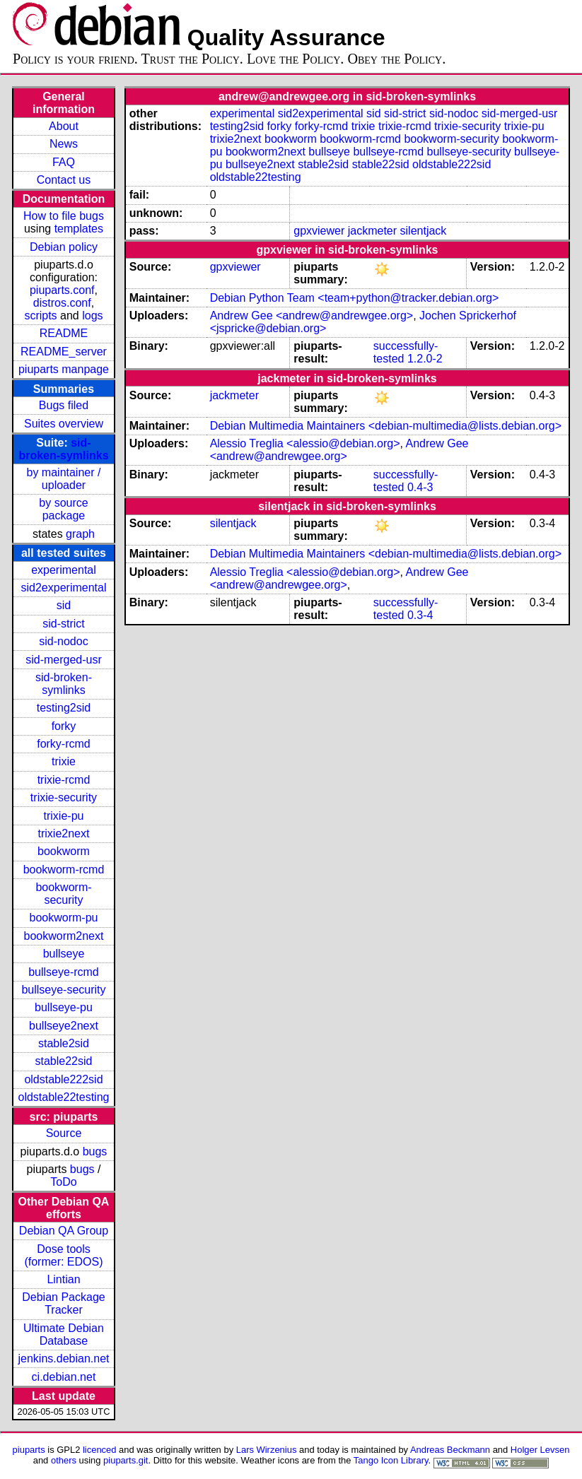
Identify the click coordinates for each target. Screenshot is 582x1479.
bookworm (63, 851)
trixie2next (64, 833)
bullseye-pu (64, 1007)
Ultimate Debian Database (63, 1334)
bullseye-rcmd (63, 972)
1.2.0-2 (425, 359)
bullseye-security (63, 990)
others (63, 1460)
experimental (63, 570)
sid (64, 605)
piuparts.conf (62, 290)
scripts (40, 316)
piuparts (29, 1449)
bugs (95, 1151)
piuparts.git (125, 1460)
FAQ (63, 162)
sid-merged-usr (63, 660)
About (63, 126)
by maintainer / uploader (64, 478)
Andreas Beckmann (450, 1449)
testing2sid (64, 708)
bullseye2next (63, 1026)
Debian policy (64, 247)
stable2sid (63, 1043)
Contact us (64, 180)
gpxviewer (318, 231)
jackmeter (372, 231)
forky (64, 726)
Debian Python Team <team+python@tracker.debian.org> (354, 298)
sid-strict (63, 624)
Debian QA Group (63, 1231)
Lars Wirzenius (266, 1449)
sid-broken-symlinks (63, 449)
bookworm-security (63, 893)
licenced (100, 1449)
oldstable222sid (63, 1079)
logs (92, 316)
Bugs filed (63, 405)
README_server (64, 352)
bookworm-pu (64, 918)
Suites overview (63, 424)
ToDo (63, 1182)
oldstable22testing (63, 1097)
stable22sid (64, 1061)
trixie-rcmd (64, 780)
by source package (63, 509)
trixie (64, 761)
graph (80, 534)
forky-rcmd (64, 744)
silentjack (423, 231)
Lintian (63, 1279)
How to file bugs (63, 216)
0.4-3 (420, 487)
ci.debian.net (64, 1377)
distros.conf (62, 303)
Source (64, 1133)
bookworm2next (64, 936)
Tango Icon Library (391, 1460)
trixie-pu (64, 816)
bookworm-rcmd (64, 870)
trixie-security (63, 797)
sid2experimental (64, 588)
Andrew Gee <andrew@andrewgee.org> (312, 316)
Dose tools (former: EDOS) (63, 1255)
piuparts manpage (63, 369)
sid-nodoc (63, 641)
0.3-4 (420, 615)
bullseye (64, 954)
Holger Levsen (540, 1449)
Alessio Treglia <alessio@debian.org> (305, 443)
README (64, 333)
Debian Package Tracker (63, 1303)
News (64, 144)
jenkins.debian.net (63, 1359)
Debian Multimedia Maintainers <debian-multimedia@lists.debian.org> (385, 426)
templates (78, 229)
